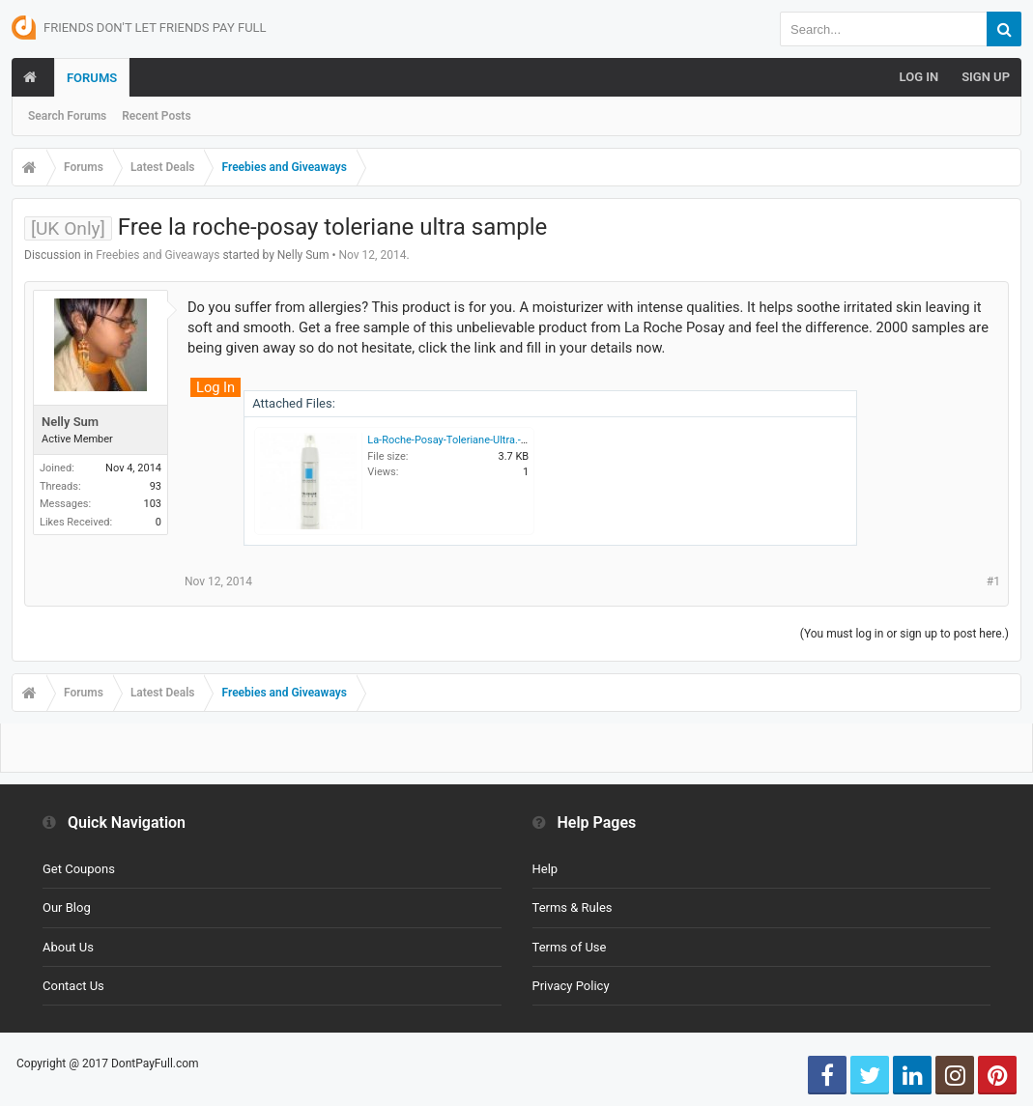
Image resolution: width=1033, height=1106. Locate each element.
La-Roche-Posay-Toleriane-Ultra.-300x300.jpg (473, 440)
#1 (993, 581)
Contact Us (73, 985)
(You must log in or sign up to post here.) (904, 633)
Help (545, 869)
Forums (92, 78)
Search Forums (67, 116)
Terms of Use (569, 947)
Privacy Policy (571, 985)
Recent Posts (156, 116)
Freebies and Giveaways (157, 255)
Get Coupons (79, 869)
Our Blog (67, 907)
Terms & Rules (572, 907)
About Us (68, 947)
